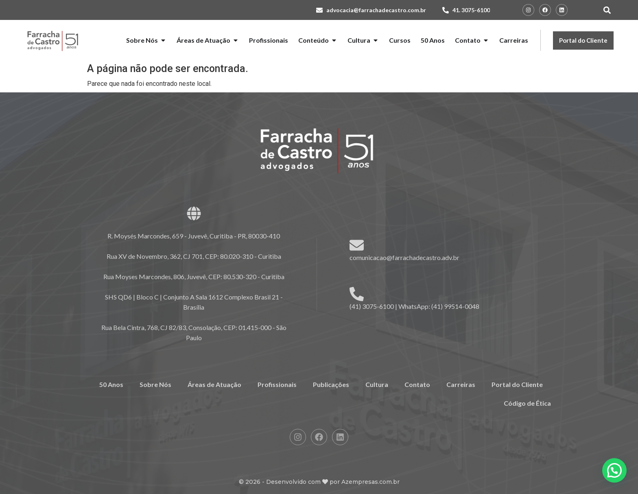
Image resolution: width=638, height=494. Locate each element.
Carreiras (460, 384)
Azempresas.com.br (370, 481)
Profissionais (277, 384)
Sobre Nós (155, 384)
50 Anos (111, 384)
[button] (607, 10)
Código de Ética (527, 403)
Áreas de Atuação (214, 384)
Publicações (331, 384)
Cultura (376, 384)
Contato (417, 384)
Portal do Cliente (517, 384)
